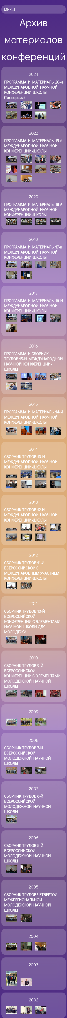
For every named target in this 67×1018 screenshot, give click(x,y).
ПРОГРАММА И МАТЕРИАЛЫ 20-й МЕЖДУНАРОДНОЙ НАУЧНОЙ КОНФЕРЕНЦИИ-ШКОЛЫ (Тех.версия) (33, 89)
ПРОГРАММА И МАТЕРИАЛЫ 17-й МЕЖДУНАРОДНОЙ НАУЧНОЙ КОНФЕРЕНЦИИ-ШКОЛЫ (33, 252)
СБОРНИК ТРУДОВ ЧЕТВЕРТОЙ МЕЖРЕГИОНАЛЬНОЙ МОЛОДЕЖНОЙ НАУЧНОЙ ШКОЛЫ (30, 902)
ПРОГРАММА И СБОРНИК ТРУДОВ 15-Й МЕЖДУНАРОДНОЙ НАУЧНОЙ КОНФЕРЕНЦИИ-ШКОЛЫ (33, 361)
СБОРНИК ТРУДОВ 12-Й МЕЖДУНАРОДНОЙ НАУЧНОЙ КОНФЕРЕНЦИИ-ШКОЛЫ (31, 515)
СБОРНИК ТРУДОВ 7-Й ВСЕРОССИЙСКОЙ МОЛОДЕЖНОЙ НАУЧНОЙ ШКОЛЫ (27, 755)
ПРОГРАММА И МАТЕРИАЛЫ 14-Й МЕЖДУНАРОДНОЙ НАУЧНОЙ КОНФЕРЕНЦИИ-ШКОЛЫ (33, 417)
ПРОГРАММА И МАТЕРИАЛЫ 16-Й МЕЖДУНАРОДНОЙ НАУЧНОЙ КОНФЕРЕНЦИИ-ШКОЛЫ (33, 306)
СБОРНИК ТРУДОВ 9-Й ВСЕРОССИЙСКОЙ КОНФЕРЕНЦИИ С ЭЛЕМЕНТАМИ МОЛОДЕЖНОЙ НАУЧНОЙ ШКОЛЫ (32, 676)
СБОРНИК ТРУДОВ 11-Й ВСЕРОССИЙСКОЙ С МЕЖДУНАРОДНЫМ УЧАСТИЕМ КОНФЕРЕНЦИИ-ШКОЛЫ (31, 570)
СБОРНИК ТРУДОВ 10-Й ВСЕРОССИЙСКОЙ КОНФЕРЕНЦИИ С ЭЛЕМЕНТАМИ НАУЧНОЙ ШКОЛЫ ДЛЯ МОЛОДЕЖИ (32, 621)
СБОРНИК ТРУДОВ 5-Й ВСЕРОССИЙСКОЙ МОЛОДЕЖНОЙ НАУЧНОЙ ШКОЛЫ (27, 853)
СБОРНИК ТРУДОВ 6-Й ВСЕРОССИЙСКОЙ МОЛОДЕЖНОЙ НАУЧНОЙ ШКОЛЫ (27, 804)
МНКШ (9, 9)
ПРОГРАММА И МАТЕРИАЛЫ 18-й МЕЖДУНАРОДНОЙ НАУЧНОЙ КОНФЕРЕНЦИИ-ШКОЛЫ (33, 209)
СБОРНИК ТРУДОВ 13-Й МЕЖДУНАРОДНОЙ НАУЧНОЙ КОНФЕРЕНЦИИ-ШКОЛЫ (31, 462)
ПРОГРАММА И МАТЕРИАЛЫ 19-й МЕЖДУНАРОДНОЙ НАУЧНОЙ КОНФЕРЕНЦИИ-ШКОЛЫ (33, 146)
